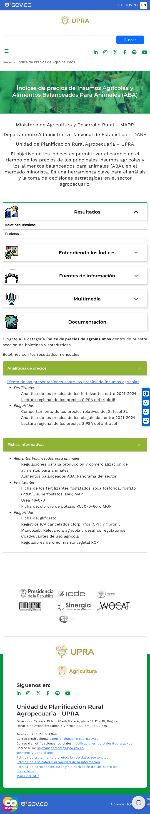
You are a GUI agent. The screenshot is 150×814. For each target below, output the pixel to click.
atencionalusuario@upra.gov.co (74, 738)
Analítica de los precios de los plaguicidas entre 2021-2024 (78, 417)
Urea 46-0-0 (33, 500)
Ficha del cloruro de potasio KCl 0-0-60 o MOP (66, 506)
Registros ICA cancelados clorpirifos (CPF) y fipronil (70, 524)
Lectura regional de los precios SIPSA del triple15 (68, 399)
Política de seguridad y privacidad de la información (58, 762)
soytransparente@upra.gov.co (60, 748)
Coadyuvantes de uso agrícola (50, 536)
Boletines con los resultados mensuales (41, 354)
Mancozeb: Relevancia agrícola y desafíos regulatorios (73, 530)
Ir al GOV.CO (127, 5)
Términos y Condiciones (35, 752)
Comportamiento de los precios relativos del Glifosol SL (74, 411)
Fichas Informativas (26, 444)
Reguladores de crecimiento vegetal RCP (60, 542)
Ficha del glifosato (38, 518)
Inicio (7, 62)
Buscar (130, 39)
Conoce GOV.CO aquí (129, 804)
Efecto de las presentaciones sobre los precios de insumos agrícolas (73, 381)
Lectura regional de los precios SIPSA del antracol (69, 423)
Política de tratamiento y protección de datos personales (62, 757)
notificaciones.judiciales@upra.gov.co (103, 743)
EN (143, 5)
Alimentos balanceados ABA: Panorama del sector (69, 476)
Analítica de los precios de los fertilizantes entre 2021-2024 (78, 393)
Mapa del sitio (28, 776)
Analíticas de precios (27, 368)
